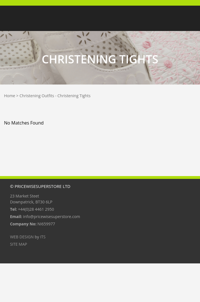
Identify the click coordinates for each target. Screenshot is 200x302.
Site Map (18, 244)
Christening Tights (73, 95)
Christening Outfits (36, 95)
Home (9, 95)
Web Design (22, 236)
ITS (42, 236)
